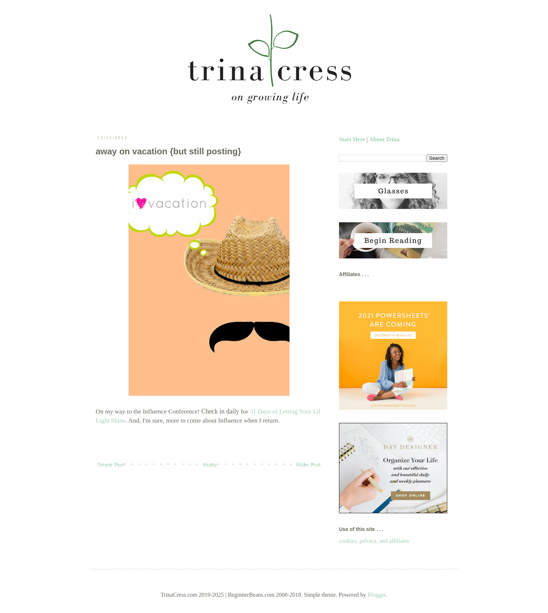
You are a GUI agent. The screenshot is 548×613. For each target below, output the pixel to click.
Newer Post (110, 465)
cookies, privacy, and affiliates (374, 541)
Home (210, 465)
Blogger (376, 595)
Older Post (308, 465)
